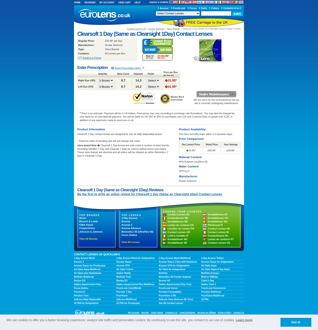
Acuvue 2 (126, 225)
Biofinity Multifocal (84, 277)
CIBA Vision (86, 225)
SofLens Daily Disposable (87, 299)
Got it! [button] (295, 322)
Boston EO (79, 280)
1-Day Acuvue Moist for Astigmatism (135, 258)
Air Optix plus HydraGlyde (87, 273)
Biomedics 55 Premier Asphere (175, 277)
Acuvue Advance (131, 228)
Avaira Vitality (123, 273)
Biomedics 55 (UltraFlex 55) (137, 231)
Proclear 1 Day (124, 292)
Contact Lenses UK (136, 29)
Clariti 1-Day (207, 280)
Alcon (82, 218)
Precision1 (79, 292)
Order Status (157, 312)
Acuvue (164, 8)
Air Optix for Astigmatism (172, 269)
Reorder (90, 2)
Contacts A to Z (232, 8)
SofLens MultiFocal (126, 299)
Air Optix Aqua (209, 265)
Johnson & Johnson (91, 231)
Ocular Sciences (156, 29)
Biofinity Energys (210, 273)
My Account (107, 2)
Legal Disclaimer (187, 312)
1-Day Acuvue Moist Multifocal (175, 258)
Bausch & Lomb (88, 221)
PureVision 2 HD (167, 295)
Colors (215, 8)
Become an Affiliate (206, 312)
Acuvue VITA (123, 265)
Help (137, 2)
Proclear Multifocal (211, 292)
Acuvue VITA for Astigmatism (174, 265)
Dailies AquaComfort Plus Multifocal (135, 284)
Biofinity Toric (123, 277)
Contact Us (238, 312)
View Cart (124, 2)
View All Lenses (130, 242)
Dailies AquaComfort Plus (87, 284)
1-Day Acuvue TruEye (212, 258)
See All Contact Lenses (171, 303)
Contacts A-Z (171, 312)
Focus (193, 8)
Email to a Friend (92, 58)
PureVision (122, 295)
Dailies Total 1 (208, 284)
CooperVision (87, 228)
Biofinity (163, 273)
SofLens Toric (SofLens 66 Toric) (176, 299)
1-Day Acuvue (129, 218)
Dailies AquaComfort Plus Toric (175, 284)
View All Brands (88, 238)
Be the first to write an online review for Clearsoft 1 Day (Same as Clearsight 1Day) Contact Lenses (149, 194)
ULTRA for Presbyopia (128, 303)
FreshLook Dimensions (213, 288)
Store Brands (173, 29)
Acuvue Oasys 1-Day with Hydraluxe (178, 262)
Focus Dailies (129, 235)
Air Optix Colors (124, 269)
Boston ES (122, 280)
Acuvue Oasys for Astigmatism (217, 262)
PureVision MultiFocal (212, 295)
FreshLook (179, 8)
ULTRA (204, 299)
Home (77, 2)
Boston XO (164, 280)
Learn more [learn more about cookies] (244, 320)
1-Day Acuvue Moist (84, 258)
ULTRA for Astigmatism (86, 303)
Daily (204, 8)
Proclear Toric (81, 295)
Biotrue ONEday (209, 277)
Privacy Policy (224, 312)
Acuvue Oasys (124, 262)
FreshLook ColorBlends (128, 288)
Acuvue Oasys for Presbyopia (89, 265)
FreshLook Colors (168, 288)
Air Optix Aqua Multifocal (87, 269)
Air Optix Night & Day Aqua (215, 269)
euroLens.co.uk (103, 15)
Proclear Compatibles (170, 292)
